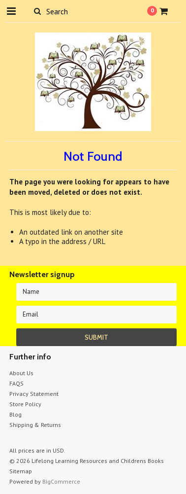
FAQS (16, 383)
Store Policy (25, 404)
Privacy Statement (34, 393)
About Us (21, 373)
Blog (15, 414)
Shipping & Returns (35, 424)
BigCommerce (61, 481)
